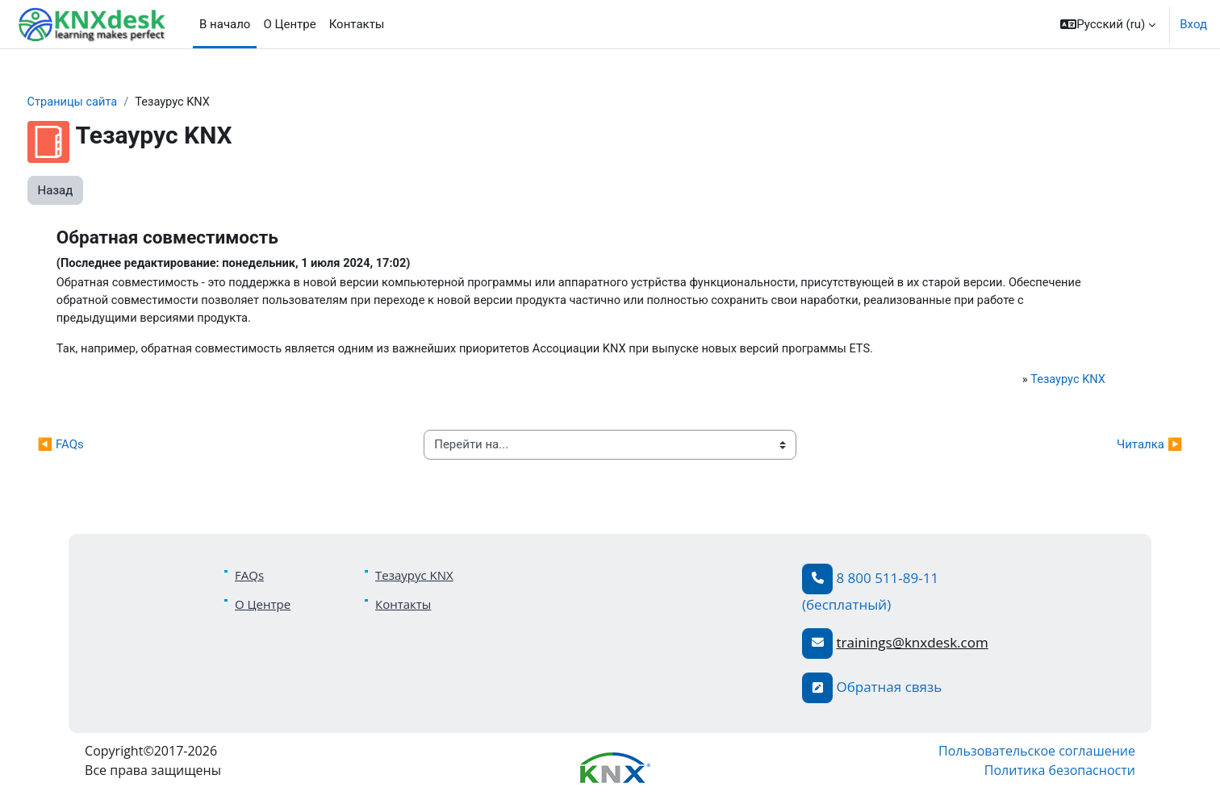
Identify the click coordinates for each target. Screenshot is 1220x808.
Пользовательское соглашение (1009, 755)
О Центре (262, 607)
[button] (1108, 24)
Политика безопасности (1032, 774)
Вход (1193, 24)
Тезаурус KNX (1041, 382)
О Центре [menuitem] (289, 24)
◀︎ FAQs (91, 448)
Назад (85, 190)
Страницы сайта (103, 102)
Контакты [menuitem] (357, 24)
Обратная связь (889, 690)
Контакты (403, 607)
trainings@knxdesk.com (912, 645)
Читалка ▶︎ (1119, 448)
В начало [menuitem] (224, 24)
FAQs (249, 578)
